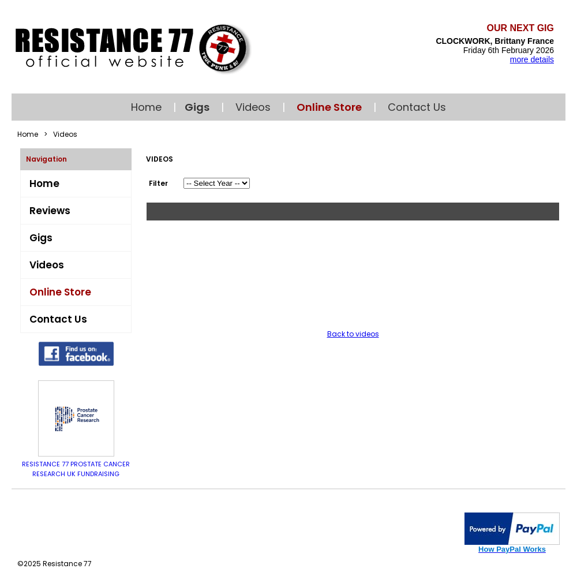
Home (146, 107)
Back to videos (353, 334)
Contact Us (417, 107)
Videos (253, 107)
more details (532, 59)
